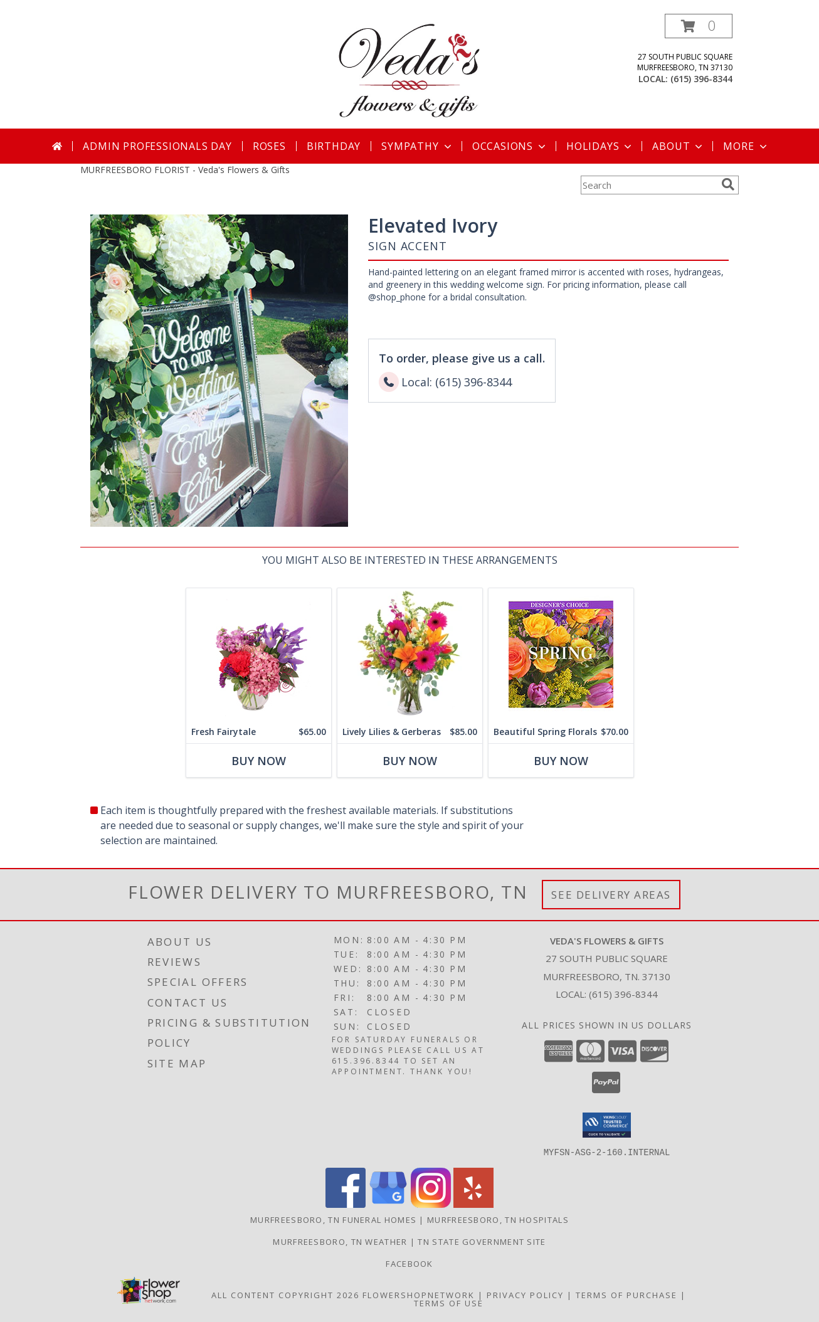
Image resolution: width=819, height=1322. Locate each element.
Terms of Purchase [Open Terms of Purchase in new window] (626, 1294)
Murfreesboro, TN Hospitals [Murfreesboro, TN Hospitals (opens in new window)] (498, 1219)
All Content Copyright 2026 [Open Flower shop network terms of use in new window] (285, 1294)
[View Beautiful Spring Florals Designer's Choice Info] (561, 654)
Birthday (334, 146)
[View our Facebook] (345, 1204)
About (678, 146)
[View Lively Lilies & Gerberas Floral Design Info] (409, 654)
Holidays (600, 146)
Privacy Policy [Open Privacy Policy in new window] (525, 1294)
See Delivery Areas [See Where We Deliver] (611, 894)
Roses (269, 146)
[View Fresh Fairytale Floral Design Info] (258, 654)
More (746, 146)
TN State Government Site (482, 1241)
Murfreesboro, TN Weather (340, 1241)
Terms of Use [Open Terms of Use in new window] (448, 1302)
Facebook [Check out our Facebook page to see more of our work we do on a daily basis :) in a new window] (409, 1263)
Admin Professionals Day (157, 146)
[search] (728, 184)
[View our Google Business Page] (388, 1204)
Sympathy (417, 146)
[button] (698, 26)
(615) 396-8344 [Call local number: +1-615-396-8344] (701, 79)
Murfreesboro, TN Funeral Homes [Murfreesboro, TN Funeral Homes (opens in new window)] (333, 1219)
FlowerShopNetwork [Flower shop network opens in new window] (418, 1294)
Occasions (510, 146)
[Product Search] (648, 185)
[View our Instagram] (431, 1204)
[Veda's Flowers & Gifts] (409, 71)
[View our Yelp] (473, 1204)
